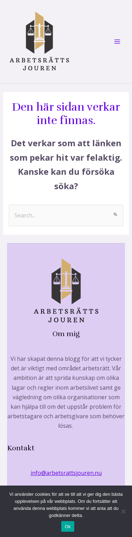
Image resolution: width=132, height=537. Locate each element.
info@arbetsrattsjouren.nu (66, 473)
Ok (68, 526)
